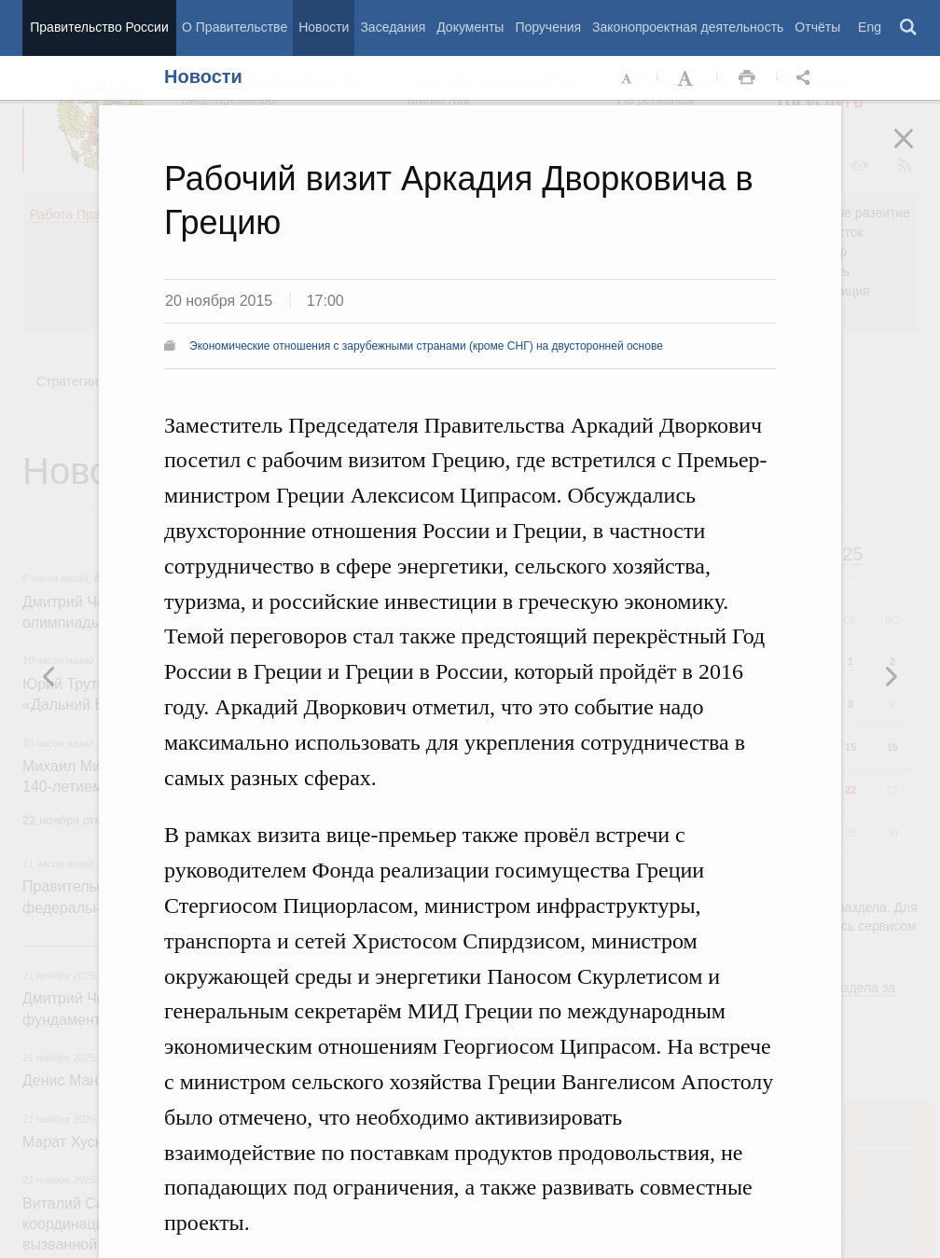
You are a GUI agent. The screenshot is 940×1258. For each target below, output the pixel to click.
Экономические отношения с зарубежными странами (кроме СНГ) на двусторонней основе (426, 346)
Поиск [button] (909, 28)
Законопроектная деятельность (687, 27)
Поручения (548, 27)
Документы (470, 27)
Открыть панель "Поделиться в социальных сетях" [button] (806, 78)
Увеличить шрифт (687, 78)
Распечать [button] (747, 78)
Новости (323, 27)
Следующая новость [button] (49, 676)
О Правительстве (234, 27)
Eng (869, 27)
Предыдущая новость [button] (891, 676)
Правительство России (99, 27)
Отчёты (817, 27)
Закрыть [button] (916, 151)
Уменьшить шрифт (627, 78)
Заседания (392, 27)
